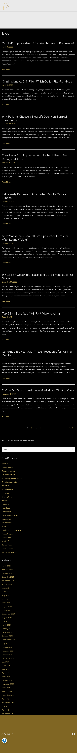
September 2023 (8, 614)
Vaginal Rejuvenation (9, 552)
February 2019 (7, 691)
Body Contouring (8, 471)
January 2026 (7, 573)
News (4, 526)
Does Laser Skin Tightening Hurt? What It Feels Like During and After (34, 157)
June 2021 (6, 665)
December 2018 (8, 695)
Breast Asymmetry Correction (13, 478)
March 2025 (6, 603)
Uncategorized (7, 548)
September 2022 (8, 640)
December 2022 (8, 632)
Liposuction (6, 519)
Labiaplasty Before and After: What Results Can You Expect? (34, 196)
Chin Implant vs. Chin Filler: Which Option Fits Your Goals (37, 81)
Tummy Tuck (7, 545)
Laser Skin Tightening (10, 515)
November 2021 (8, 651)
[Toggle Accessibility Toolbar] (4, 740)
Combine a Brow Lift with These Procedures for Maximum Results (38, 353)
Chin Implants (7, 497)
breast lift (5, 486)
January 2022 (7, 647)
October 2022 (7, 636)
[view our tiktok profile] (12, 734)
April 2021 (5, 673)
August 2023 (7, 617)
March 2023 (6, 625)
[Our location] (75, 734)
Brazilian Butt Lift (8, 475)
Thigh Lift (5, 541)
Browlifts (5, 493)
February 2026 (7, 569)
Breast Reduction (8, 489)
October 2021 (7, 654)
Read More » (6, 69)
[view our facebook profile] (2, 734)
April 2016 (5, 710)
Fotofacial (5, 504)
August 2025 (7, 584)
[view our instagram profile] (5, 734)
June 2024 (6, 610)
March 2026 (6, 566)
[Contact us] (72, 734)
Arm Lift (5, 464)
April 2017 (5, 699)
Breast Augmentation (10, 482)
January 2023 (7, 629)
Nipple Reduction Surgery (11, 530)
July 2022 (5, 643)
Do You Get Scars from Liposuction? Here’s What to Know (38, 390)
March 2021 (6, 677)
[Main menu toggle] (73, 6)
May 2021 (5, 669)
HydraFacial (6, 508)
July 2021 (5, 662)
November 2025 (8, 581)
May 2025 (5, 595)
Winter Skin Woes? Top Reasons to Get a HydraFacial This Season (37, 276)
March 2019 (6, 688)
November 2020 (8, 684)
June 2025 (6, 592)
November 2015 (8, 714)
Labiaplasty (6, 512)
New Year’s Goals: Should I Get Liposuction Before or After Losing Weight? (35, 238)
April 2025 (6, 599)
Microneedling (7, 523)
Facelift (5, 500)
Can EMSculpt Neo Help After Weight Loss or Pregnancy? (38, 43)
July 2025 (5, 588)
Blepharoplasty (7, 467)
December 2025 (8, 577)
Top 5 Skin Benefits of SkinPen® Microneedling (31, 313)
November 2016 (8, 702)
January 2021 (7, 680)
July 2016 (5, 706)
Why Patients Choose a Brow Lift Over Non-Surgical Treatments (34, 118)
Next (72, 428)
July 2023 (5, 621)
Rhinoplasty (6, 537)
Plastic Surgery (7, 534)
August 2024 (7, 606)
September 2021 (8, 658)
